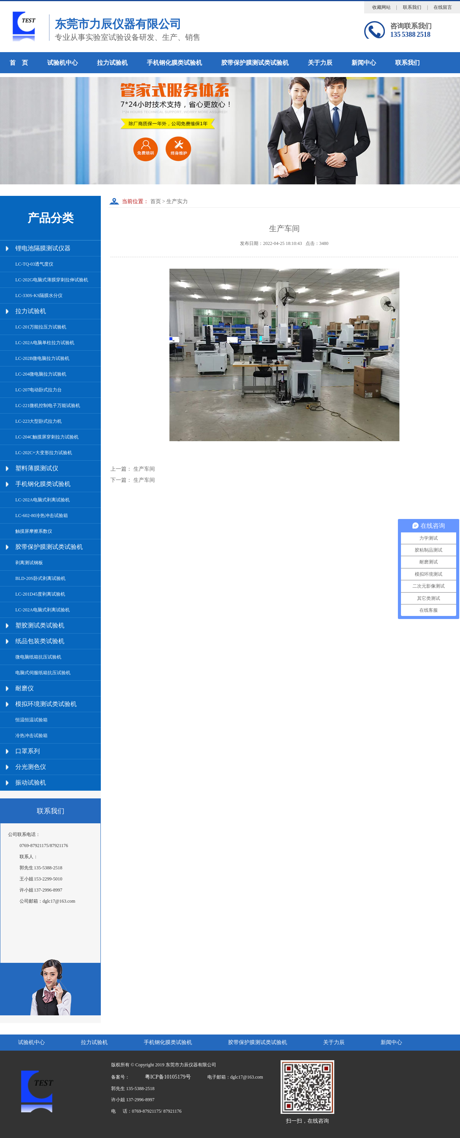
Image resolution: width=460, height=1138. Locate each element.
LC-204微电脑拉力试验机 (40, 374)
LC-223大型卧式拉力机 (38, 421)
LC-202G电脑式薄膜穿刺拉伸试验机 (51, 279)
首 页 (19, 62)
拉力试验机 (112, 62)
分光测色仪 (30, 767)
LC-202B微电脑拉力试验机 (42, 358)
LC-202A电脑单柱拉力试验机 (44, 342)
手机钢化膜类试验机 (174, 62)
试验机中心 (62, 62)
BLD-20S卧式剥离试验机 (40, 578)
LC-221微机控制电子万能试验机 (47, 405)
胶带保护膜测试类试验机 (255, 62)
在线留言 (443, 7)
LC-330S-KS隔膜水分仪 (38, 295)
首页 (155, 201)
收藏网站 (381, 7)
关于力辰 (320, 62)
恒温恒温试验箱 (31, 720)
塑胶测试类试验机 (39, 625)
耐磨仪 (24, 688)
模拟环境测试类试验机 (46, 704)
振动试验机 (30, 782)
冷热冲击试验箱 (31, 735)
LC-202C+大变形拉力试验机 (43, 452)
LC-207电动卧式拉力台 (38, 389)
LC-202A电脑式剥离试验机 (42, 499)
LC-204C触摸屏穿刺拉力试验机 (47, 437)
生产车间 (144, 469)
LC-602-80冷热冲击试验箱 (41, 515)
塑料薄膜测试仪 (36, 468)
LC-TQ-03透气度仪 (34, 264)
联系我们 (412, 7)
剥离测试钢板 (29, 562)
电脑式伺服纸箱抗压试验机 (43, 672)
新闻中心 (364, 62)
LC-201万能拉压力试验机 (40, 327)
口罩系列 (27, 751)
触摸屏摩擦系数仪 (33, 531)
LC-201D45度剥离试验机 (40, 594)
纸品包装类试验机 (39, 641)
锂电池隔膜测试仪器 (43, 248)
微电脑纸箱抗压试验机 (38, 657)
